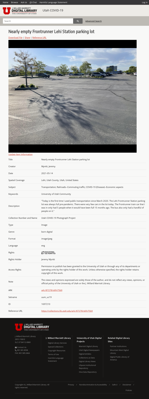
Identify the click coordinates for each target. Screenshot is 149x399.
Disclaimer (127, 384)
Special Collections (55, 346)
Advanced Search (93, 21)
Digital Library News (87, 361)
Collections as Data (87, 357)
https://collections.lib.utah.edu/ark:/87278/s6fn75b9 (67, 311)
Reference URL (39, 37)
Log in (145, 2)
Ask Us (24, 2)
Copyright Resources (56, 350)
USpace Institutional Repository (87, 366)
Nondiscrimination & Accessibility (93, 384)
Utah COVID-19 (53, 10)
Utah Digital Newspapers (89, 350)
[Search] (38, 21)
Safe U (114, 384)
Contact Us (20, 347)
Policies (129, 390)
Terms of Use (53, 354)
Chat (33, 2)
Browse (14, 2)
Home (5, 2)
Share (27, 37)
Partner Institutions (118, 346)
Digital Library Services (57, 343)
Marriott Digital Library (88, 346)
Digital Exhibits (85, 354)
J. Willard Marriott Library (25, 336)
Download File (15, 37)
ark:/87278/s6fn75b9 (51, 290)
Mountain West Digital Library (119, 351)
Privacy (71, 384)
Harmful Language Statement (53, 2)
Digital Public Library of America (119, 358)
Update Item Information (20, 154)
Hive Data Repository (88, 372)
